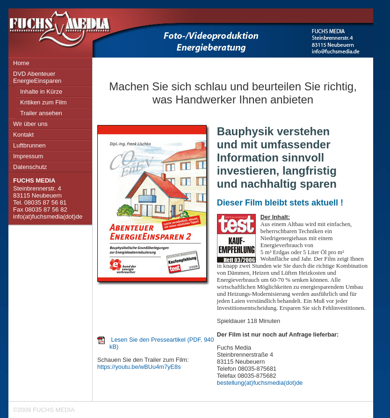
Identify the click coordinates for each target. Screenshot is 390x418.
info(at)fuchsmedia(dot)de (47, 216)
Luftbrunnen (29, 145)
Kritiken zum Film (43, 102)
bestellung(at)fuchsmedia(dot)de (260, 382)
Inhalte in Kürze (41, 91)
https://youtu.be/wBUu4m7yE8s (139, 366)
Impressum (28, 156)
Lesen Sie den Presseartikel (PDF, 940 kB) (161, 343)
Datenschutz (30, 166)
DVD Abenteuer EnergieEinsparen (37, 77)
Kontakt (23, 134)
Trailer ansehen (41, 113)
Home (21, 62)
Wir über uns (30, 123)
